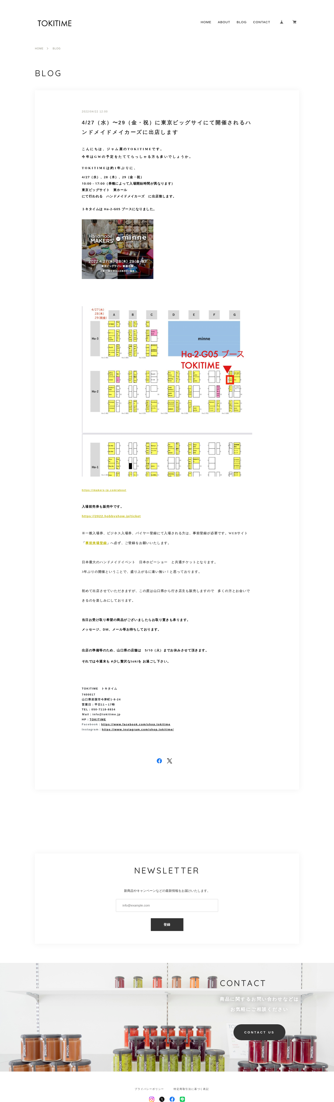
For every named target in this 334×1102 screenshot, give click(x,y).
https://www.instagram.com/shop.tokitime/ (138, 729)
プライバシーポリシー (149, 1089)
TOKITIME (98, 719)
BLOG (242, 22)
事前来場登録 (96, 543)
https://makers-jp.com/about (104, 490)
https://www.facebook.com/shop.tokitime (135, 724)
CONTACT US (259, 1032)
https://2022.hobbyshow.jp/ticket (111, 516)
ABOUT (224, 22)
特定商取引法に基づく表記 (191, 1089)
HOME (206, 22)
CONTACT (261, 22)
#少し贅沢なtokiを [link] (126, 661)
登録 (167, 924)
